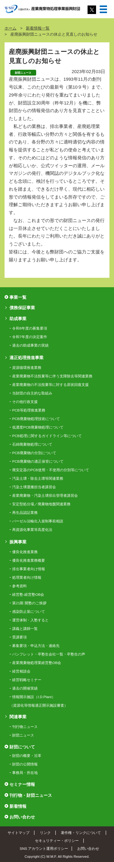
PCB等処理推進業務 (28, 410)
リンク (45, 833)
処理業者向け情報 (26, 577)
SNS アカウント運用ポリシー (44, 848)
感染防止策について (28, 611)
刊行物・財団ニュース (30, 795)
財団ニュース (23, 735)
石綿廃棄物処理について (32, 444)
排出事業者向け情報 (28, 569)
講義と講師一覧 (25, 629)
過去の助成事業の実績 (30, 345)
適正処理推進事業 (26, 357)
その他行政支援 (25, 402)
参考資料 (19, 586)
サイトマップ (18, 833)
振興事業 (17, 541)
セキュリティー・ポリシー (57, 841)
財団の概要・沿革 (26, 756)
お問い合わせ (22, 816)
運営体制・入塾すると (30, 620)
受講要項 (19, 637)
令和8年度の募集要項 (29, 328)
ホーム (10, 28)
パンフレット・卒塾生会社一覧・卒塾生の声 (48, 654)
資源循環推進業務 (26, 368)
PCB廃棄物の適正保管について (37, 461)
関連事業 (17, 716)
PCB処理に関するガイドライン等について (46, 436)
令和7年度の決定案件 (29, 337)
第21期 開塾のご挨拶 (29, 603)
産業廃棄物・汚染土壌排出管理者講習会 (45, 495)
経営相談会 (21, 671)
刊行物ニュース (25, 727)
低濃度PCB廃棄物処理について (37, 427)
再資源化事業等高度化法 (32, 530)
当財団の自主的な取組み (32, 393)
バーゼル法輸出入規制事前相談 (37, 521)
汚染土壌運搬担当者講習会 (34, 487)
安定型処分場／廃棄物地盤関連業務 (41, 504)
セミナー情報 (22, 784)
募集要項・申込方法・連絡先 (36, 646)
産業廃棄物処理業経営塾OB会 (36, 663)
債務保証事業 (22, 307)
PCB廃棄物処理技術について (36, 419)
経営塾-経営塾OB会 (28, 594)
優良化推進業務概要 (28, 560)
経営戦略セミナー (26, 680)
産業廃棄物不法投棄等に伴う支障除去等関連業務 (52, 376)
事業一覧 (17, 297)
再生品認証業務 (25, 512)
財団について (22, 746)
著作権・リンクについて (81, 833)
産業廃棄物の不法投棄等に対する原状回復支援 (50, 385)
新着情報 (17, 806)
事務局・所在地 (25, 773)
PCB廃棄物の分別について (34, 453)
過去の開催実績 (25, 688)
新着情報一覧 (38, 28)
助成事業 (17, 318)
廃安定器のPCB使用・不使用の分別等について (50, 470)
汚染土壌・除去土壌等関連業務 (37, 478)
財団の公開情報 (25, 764)
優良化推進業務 (25, 552)
